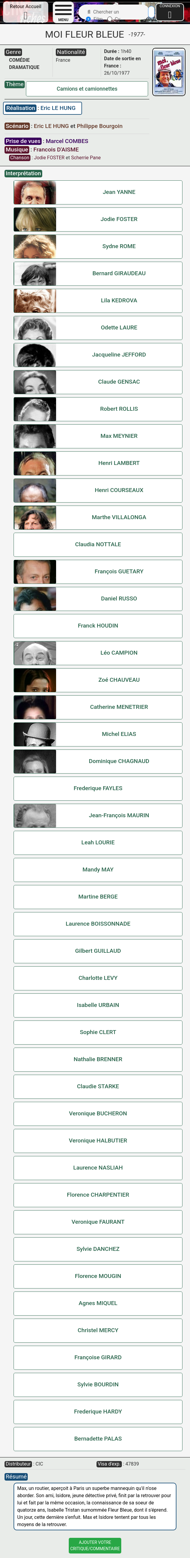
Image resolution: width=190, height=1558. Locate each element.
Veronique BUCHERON (98, 1113)
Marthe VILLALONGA (119, 517)
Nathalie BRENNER (98, 1059)
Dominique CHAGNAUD (119, 761)
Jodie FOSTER (49, 157)
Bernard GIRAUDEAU (119, 273)
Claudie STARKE (98, 1086)
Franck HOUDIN (98, 625)
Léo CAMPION (119, 652)
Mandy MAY (97, 869)
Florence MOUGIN (98, 1276)
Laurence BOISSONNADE (98, 923)
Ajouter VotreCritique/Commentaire (95, 1545)
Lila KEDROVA (119, 300)
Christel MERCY (98, 1330)
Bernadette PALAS (98, 1438)
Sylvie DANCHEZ (98, 1248)
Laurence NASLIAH (98, 1167)
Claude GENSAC (119, 381)
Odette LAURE (119, 327)
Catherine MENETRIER (119, 706)
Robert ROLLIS (119, 408)
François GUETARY (119, 571)
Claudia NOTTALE (98, 544)
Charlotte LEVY (97, 977)
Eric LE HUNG (57, 107)
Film (94, 19)
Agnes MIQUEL (98, 1303)
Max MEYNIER (119, 435)
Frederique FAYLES (98, 788)
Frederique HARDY (98, 1411)
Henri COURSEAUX (119, 490)
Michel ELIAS (119, 734)
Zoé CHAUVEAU (119, 679)
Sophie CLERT (98, 1032)
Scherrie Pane (86, 157)
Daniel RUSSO (119, 598)
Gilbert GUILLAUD (98, 950)
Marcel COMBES (67, 141)
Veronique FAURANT (98, 1221)
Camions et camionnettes (87, 89)
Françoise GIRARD (98, 1357)
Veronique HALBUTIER (98, 1140)
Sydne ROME (119, 246)
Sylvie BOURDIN (98, 1384)
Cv (113, 19)
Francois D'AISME (56, 149)
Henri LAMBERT (119, 463)
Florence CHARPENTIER (98, 1194)
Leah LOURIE (98, 842)
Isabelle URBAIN (98, 1005)
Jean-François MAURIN (119, 815)
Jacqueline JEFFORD (119, 354)
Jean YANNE (119, 192)
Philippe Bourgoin (100, 126)
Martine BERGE (98, 896)
